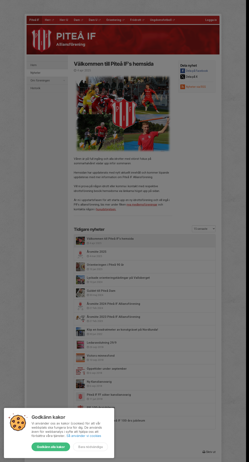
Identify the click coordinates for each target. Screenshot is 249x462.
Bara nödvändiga (90, 447)
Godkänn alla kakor (51, 447)
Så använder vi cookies (83, 436)
